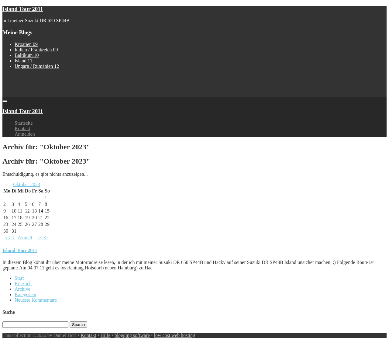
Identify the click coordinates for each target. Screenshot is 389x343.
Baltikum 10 (27, 55)
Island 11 (24, 60)
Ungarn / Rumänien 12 (37, 66)
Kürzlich (23, 283)
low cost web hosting (174, 335)
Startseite (24, 123)
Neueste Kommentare (36, 300)
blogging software (132, 335)
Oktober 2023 (26, 184)
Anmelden (25, 134)
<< (7, 237)
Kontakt (22, 128)
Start (19, 278)
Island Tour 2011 (22, 9)
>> (45, 237)
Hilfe (105, 335)
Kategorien (25, 294)
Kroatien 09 (26, 44)
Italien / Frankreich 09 (36, 49)
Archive (22, 289)
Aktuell (25, 237)
